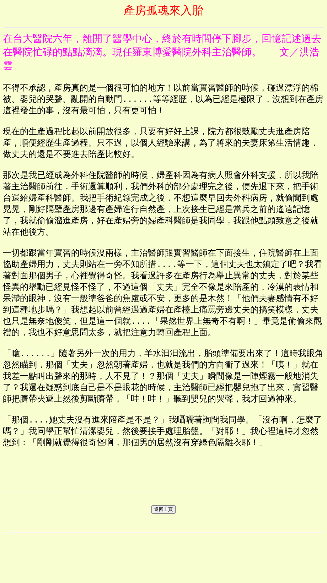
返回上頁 (163, 554)
